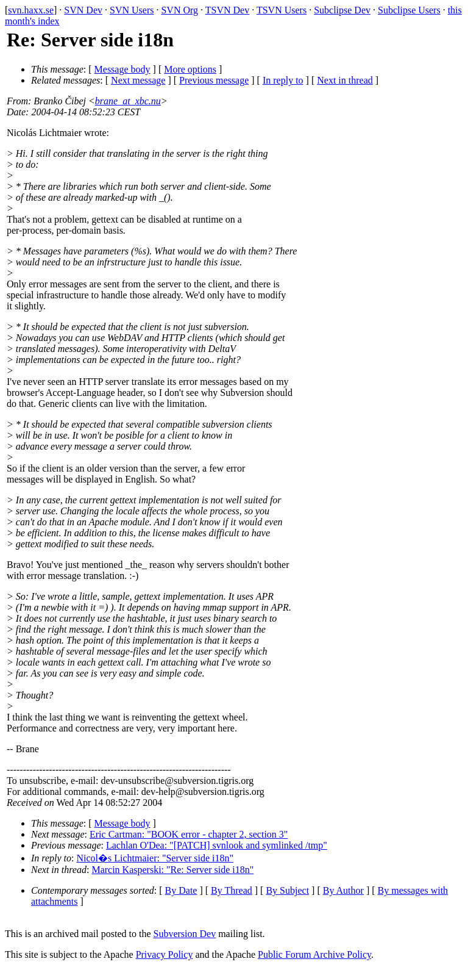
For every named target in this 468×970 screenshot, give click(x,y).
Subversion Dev (185, 934)
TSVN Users (282, 10)
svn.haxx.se (31, 10)
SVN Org (179, 10)
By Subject (287, 890)
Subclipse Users (409, 10)
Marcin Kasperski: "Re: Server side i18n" (172, 869)
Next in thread (345, 80)
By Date (181, 890)
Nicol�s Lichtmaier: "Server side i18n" (155, 858)
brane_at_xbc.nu (128, 101)
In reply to (283, 80)
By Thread (231, 890)
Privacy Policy (164, 954)
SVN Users (132, 10)
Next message (138, 80)
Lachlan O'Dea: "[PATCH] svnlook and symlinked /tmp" (216, 845)
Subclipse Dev (342, 10)
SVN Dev (83, 10)
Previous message (214, 80)
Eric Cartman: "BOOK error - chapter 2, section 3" (189, 834)
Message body (122, 69)
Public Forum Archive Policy (314, 954)
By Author (343, 890)
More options (190, 69)
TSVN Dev (227, 10)
